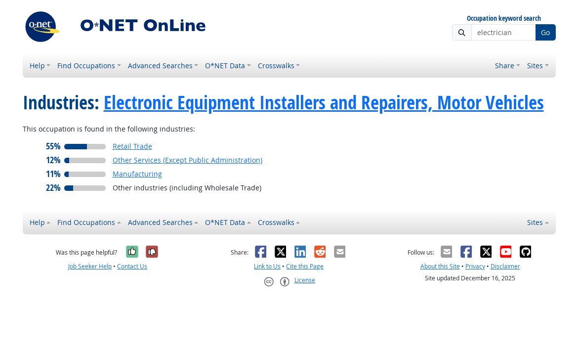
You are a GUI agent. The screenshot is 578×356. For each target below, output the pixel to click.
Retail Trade (132, 146)
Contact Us (132, 266)
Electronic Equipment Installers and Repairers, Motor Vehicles (324, 102)
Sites (535, 65)
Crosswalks (276, 65)
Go (545, 32)
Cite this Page (305, 266)
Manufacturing (137, 173)
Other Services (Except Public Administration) (187, 160)
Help (37, 65)
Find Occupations (86, 65)
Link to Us (267, 266)
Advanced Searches (160, 65)
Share (504, 65)
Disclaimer (505, 266)
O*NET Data (225, 65)
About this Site (440, 266)
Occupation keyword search (504, 18)
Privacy (475, 266)
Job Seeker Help (90, 266)
